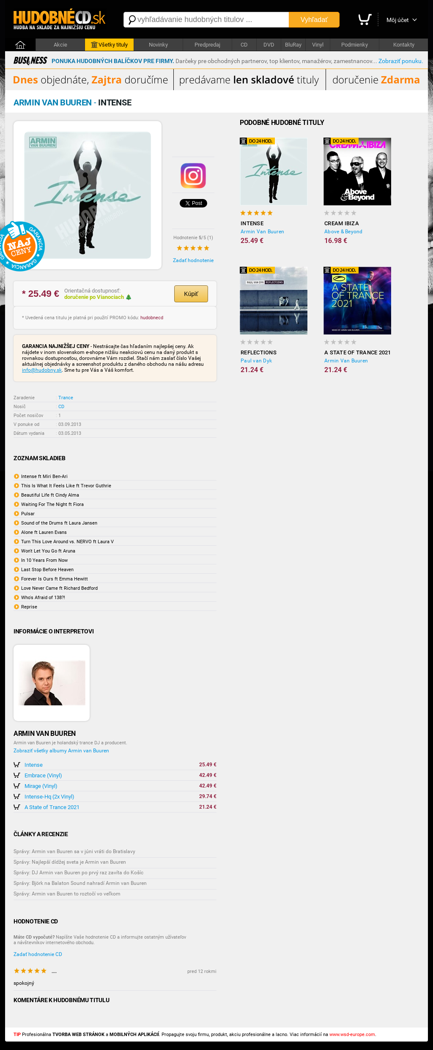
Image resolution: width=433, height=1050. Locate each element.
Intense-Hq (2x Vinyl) (49, 796)
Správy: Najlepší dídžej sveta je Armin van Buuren (70, 862)
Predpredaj (207, 44)
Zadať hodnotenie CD (38, 954)
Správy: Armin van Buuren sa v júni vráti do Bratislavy (74, 851)
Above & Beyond (343, 232)
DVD (268, 44)
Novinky (158, 44)
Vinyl (317, 44)
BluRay (293, 44)
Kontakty (403, 44)
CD (244, 44)
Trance (65, 398)
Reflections (259, 352)
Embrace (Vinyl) (43, 775)
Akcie (60, 44)
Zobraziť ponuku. (400, 61)
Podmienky (354, 44)
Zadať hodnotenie (193, 260)
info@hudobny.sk (42, 370)
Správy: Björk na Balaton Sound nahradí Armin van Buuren (80, 883)
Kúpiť (191, 293)
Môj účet (397, 20)
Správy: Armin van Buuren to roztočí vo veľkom (67, 894)
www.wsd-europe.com (352, 1034)
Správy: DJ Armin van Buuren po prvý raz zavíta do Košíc (78, 873)
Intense (34, 765)
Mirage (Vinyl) (41, 786)
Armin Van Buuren (262, 232)
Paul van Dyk (256, 361)
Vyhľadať (314, 19)
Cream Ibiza (341, 223)
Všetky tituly (109, 44)
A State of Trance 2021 (52, 807)
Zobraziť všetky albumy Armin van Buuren (61, 751)
